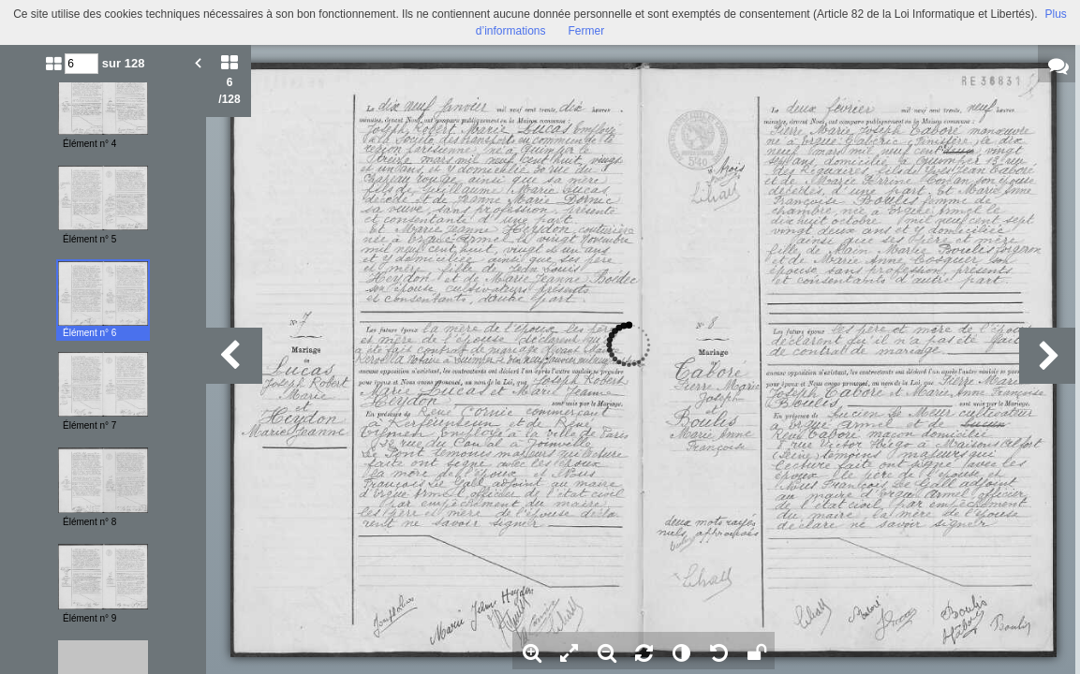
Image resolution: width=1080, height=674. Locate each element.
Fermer (587, 30)
